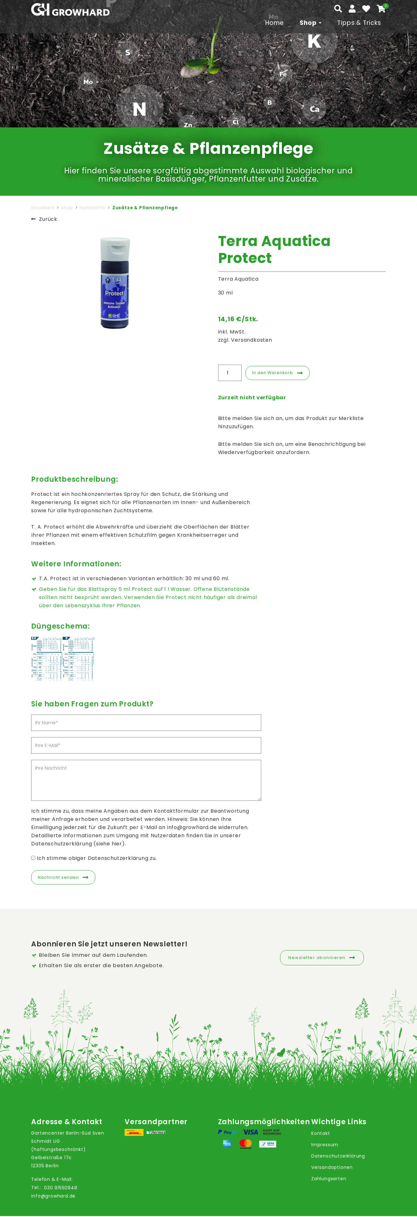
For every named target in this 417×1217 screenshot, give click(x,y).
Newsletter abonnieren (317, 957)
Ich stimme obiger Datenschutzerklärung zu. (97, 858)
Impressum (324, 1145)
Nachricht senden (61, 877)
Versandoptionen (332, 1168)
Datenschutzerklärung (338, 1157)
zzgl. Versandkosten (245, 340)
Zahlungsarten (328, 1179)
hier (117, 843)
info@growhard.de (53, 1197)
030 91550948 (60, 1189)
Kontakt (320, 1134)
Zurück (48, 219)
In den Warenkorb (275, 372)
